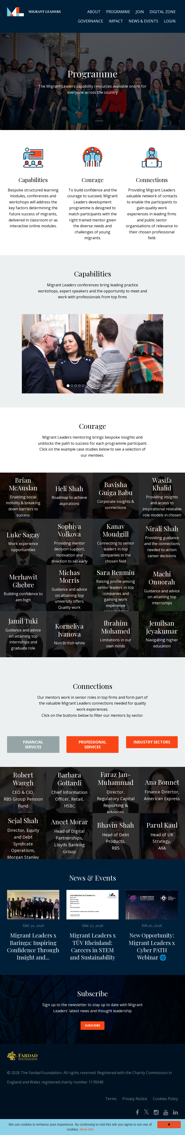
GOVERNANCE (90, 21)
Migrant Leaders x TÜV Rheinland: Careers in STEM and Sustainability (92, 946)
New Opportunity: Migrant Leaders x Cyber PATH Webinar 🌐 (151, 946)
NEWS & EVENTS (143, 21)
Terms (111, 1106)
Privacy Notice (134, 1106)
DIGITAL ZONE (163, 11)
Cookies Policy (165, 1106)
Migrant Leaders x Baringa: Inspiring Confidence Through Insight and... (33, 949)
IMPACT (116, 21)
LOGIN (170, 21)
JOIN (140, 11)
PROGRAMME (118, 11)
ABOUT (93, 11)
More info (86, 1129)
